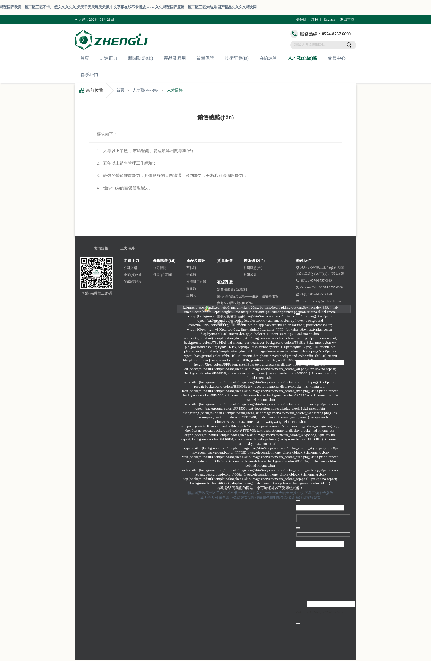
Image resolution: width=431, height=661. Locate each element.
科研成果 (250, 275)
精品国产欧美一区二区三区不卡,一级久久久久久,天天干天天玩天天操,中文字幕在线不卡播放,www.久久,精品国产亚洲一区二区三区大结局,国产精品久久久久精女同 (128, 7)
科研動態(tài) (253, 268)
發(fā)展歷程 (133, 282)
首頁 (84, 58)
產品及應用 (175, 58)
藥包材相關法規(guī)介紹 (235, 303)
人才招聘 (175, 90)
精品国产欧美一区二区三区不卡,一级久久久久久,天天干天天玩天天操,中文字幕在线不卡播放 (260, 493)
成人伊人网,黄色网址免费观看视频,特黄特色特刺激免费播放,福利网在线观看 (260, 498)
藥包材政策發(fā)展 (231, 317)
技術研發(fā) (237, 58)
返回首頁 (347, 19)
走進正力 (108, 58)
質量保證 (205, 58)
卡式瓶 (191, 275)
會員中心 (337, 58)
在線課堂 (268, 58)
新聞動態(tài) (140, 58)
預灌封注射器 (196, 282)
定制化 (191, 295)
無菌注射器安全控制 (232, 289)
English (329, 19)
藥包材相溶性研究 (230, 324)
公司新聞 (159, 268)
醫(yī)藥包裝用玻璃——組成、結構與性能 (247, 296)
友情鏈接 (101, 248)
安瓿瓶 (191, 288)
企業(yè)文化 (133, 275)
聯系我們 (89, 74)
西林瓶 (191, 268)
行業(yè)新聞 (162, 275)
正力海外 (127, 248)
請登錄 (301, 19)
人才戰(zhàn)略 (302, 58)
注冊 (314, 19)
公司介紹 (130, 268)
